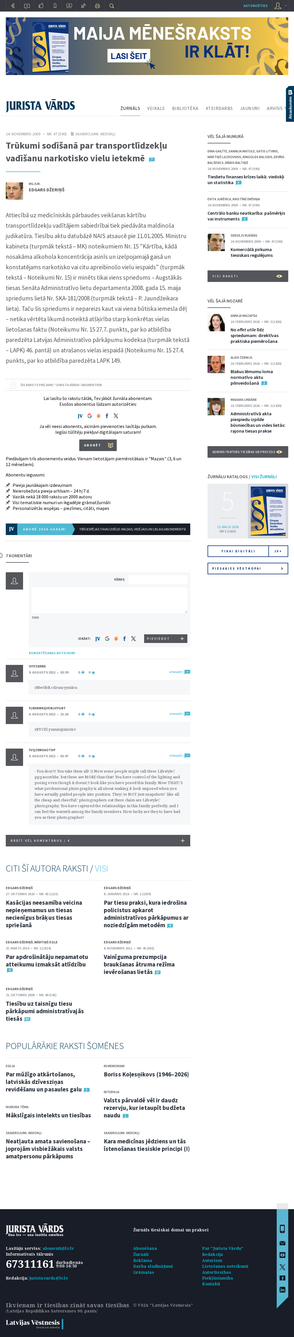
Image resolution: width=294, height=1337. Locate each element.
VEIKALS (156, 108)
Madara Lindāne (244, 399)
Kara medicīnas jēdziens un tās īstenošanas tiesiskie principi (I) (147, 1145)
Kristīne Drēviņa (246, 199)
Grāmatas (143, 1272)
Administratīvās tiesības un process (247, 452)
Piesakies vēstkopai (247, 568)
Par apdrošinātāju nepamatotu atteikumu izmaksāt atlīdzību (47, 960)
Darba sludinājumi (153, 1266)
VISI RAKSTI (247, 276)
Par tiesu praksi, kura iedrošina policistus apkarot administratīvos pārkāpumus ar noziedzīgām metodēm (146, 914)
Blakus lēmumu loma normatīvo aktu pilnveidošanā (252, 377)
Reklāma (142, 1260)
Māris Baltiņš (236, 162)
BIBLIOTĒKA (185, 108)
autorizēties (255, 5)
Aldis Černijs (241, 357)
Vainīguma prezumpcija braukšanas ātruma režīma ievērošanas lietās (139, 964)
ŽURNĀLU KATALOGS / (242, 476)
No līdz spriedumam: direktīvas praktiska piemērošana (254, 335)
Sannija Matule (242, 151)
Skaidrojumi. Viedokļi (95, 133)
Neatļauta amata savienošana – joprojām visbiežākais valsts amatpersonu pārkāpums (48, 1148)
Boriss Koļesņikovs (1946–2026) (146, 1074)
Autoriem (212, 1260)
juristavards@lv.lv (48, 1278)
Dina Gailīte (217, 151)
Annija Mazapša (244, 315)
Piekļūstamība (217, 1278)
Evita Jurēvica (219, 199)
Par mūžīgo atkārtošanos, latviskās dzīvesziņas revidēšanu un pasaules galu (44, 1081)
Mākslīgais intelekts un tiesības (48, 1115)
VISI (101, 868)
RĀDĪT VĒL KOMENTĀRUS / (97, 841)
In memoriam (114, 1066)
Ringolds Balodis (257, 157)
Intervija (111, 1092)
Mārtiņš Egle (46, 942)
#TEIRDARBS (219, 108)
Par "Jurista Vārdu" (223, 1248)
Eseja (10, 1066)
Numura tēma (17, 1107)
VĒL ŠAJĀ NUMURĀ (226, 136)
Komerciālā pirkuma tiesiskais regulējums (252, 252)
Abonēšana (145, 1248)
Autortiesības (216, 1272)
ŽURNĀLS (130, 108)
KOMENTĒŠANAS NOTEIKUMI (52, 653)
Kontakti (211, 1283)
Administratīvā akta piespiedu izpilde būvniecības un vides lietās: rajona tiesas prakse (258, 422)
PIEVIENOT (158, 639)
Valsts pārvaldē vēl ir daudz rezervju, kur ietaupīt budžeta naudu (144, 1107)
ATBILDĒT (176, 672)
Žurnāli (141, 1254)
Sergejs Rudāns (244, 235)
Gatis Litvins (267, 151)
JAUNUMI (250, 108)
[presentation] (158, 623)
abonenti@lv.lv (58, 1248)
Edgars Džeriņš (47, 189)
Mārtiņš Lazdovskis (224, 157)
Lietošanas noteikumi (225, 1266)
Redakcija (212, 1254)
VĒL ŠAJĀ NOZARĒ (225, 301)
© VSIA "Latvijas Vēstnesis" (163, 1305)
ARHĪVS (274, 108)
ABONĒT (92, 445)
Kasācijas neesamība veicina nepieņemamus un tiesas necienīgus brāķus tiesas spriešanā (44, 914)
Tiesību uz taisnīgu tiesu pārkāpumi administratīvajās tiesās (45, 1011)
